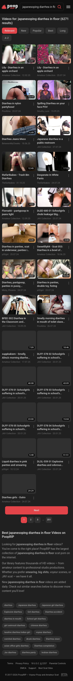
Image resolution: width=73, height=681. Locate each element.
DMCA (23, 668)
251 (49, 519)
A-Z (7, 37)
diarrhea (8, 605)
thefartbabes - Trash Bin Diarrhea (15, 176)
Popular (37, 30)
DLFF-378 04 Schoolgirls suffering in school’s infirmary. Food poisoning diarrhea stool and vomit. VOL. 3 (51, 427)
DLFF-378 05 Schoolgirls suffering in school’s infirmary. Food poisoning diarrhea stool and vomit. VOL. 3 (16, 427)
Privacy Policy (22, 663)
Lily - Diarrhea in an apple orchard (13, 69)
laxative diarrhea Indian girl (17, 632)
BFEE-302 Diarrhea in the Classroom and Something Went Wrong (15, 320)
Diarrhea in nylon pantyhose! (11, 105)
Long (62, 30)
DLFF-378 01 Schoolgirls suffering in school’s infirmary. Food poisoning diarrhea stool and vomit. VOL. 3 (16, 391)
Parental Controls (57, 663)
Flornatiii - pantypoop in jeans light (15, 212)
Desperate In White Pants (48, 176)
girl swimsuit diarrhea (14, 625)
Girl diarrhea (33, 612)
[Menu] (68, 6)
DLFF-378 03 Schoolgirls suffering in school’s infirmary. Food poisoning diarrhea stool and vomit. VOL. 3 (51, 391)
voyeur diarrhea (43, 632)
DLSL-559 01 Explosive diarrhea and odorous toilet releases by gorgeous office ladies (50, 463)
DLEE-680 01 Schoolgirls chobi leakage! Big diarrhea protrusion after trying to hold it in (51, 212)
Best (50, 30)
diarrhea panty (29, 652)
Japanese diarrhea (27, 605)
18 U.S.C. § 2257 (39, 663)
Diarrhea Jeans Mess (14, 139)
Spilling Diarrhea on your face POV (51, 105)
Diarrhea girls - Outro (14, 497)
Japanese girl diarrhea (52, 605)
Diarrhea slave (53, 639)
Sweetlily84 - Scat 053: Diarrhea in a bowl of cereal (50, 248)
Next (36, 510)
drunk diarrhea (33, 639)
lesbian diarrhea (49, 652)
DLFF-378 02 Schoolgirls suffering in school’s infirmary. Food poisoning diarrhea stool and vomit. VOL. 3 (51, 355)
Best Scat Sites (46, 668)
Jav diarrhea (10, 652)
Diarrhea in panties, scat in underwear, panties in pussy (15, 248)
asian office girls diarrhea (16, 646)
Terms (10, 663)
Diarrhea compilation (44, 646)
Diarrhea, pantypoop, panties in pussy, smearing (13, 284)
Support (32, 668)
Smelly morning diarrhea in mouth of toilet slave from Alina (51, 320)
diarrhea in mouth (12, 619)
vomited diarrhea (12, 639)
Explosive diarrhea (13, 612)
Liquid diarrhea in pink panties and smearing (14, 463)
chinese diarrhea (39, 625)
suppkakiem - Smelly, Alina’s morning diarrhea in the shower (15, 355)
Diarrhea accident (53, 612)
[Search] (59, 7)
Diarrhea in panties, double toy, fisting (48, 284)
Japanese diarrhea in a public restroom (50, 141)
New (23, 30)
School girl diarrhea (36, 619)
